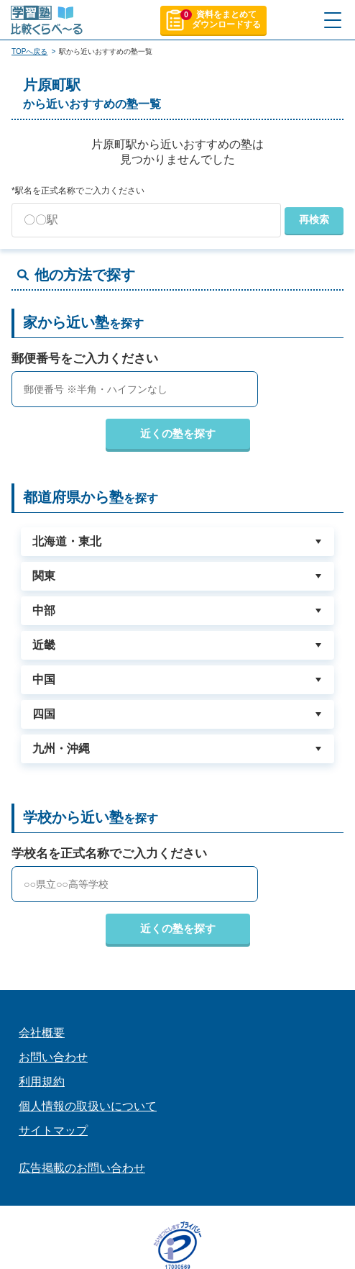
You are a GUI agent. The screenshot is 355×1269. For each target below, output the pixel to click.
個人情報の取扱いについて (88, 1106)
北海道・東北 (66, 541)
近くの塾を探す (178, 433)
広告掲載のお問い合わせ (82, 1168)
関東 (43, 576)
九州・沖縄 (61, 748)
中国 (43, 679)
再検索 (314, 219)
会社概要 (42, 1033)
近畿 (43, 645)
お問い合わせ (53, 1057)
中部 (43, 610)
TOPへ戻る (29, 51)
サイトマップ (53, 1130)
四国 (43, 714)
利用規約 (42, 1081)
